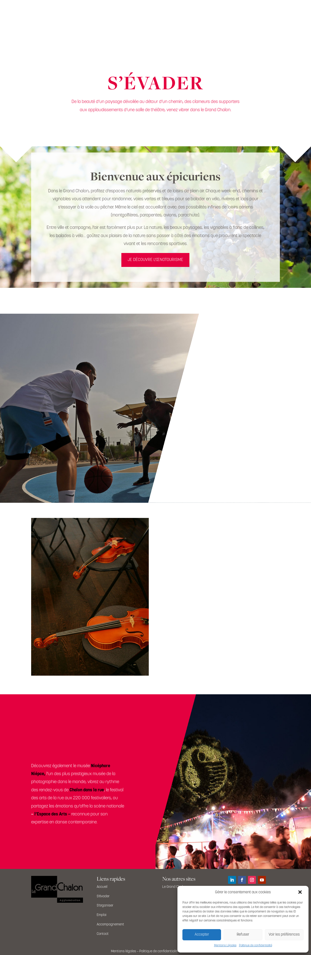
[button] (301, 893)
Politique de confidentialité (255, 945)
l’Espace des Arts (50, 814)
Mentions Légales (225, 945)
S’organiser (105, 905)
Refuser (243, 935)
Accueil (102, 887)
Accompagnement (110, 924)
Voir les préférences (284, 935)
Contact (103, 934)
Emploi (101, 915)
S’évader (103, 896)
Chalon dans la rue (87, 790)
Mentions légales (123, 951)
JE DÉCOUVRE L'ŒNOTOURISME (155, 260)
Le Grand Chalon (174, 887)
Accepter (202, 935)
